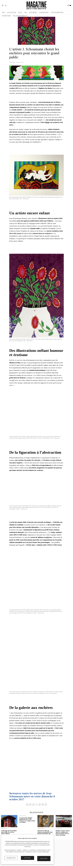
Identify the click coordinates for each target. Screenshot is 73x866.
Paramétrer (11, 859)
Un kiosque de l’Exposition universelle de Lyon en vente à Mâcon (9, 832)
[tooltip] (68, 5)
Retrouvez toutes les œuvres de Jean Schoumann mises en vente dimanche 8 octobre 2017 (32, 796)
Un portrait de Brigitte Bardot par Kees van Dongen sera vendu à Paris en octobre (27, 820)
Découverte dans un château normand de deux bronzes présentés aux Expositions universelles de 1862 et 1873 (45, 833)
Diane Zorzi (21, 62)
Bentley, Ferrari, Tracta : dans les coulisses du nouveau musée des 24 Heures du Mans (63, 833)
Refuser (27, 859)
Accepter (43, 859)
